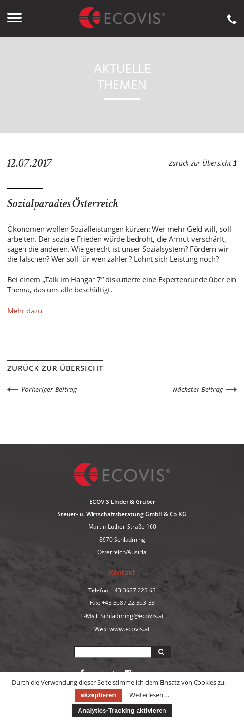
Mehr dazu (24, 310)
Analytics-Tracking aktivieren (122, 710)
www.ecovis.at (129, 628)
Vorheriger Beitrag (49, 389)
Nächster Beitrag (198, 389)
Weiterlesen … (149, 695)
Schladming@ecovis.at (132, 616)
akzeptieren (98, 695)
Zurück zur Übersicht (203, 162)
